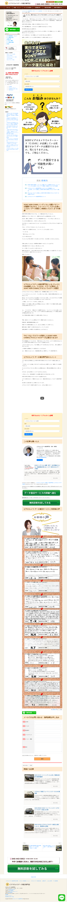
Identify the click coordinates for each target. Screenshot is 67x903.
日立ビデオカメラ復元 (10, 59)
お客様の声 (54, 709)
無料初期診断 (10, 892)
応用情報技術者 (43, 457)
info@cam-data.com (12, 889)
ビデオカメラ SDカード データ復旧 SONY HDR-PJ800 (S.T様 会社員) (12, 149)
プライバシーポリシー (12, 87)
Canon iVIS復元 (9, 55)
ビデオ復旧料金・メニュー (12, 35)
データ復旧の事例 (10, 42)
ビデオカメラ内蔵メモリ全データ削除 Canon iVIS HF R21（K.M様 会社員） (12, 145)
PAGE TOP (33, 877)
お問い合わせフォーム (13, 891)
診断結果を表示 (28, 89)
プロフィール (39, 459)
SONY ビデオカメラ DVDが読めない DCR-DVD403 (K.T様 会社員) (12, 139)
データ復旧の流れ (10, 37)
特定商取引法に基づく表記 (13, 88)
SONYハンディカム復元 (11, 54)
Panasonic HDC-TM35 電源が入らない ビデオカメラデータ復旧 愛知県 (12, 136)
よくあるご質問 (10, 40)
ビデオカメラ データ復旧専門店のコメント (37, 196)
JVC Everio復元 (9, 58)
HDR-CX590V (25, 765)
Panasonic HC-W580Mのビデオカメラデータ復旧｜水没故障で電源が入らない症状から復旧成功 (12, 123)
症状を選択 (26, 84)
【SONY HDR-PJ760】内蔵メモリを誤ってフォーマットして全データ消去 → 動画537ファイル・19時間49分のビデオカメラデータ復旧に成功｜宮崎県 (12, 131)
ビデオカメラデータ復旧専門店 (17, 898)
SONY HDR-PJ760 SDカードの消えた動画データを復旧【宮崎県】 (12, 127)
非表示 (44, 180)
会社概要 (10, 86)
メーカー (26, 73)
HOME (8, 43)
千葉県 (31, 765)
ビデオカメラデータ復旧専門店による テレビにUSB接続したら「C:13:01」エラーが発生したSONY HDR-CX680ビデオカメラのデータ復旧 (43, 189)
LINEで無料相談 (10, 890)
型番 (25, 79)
